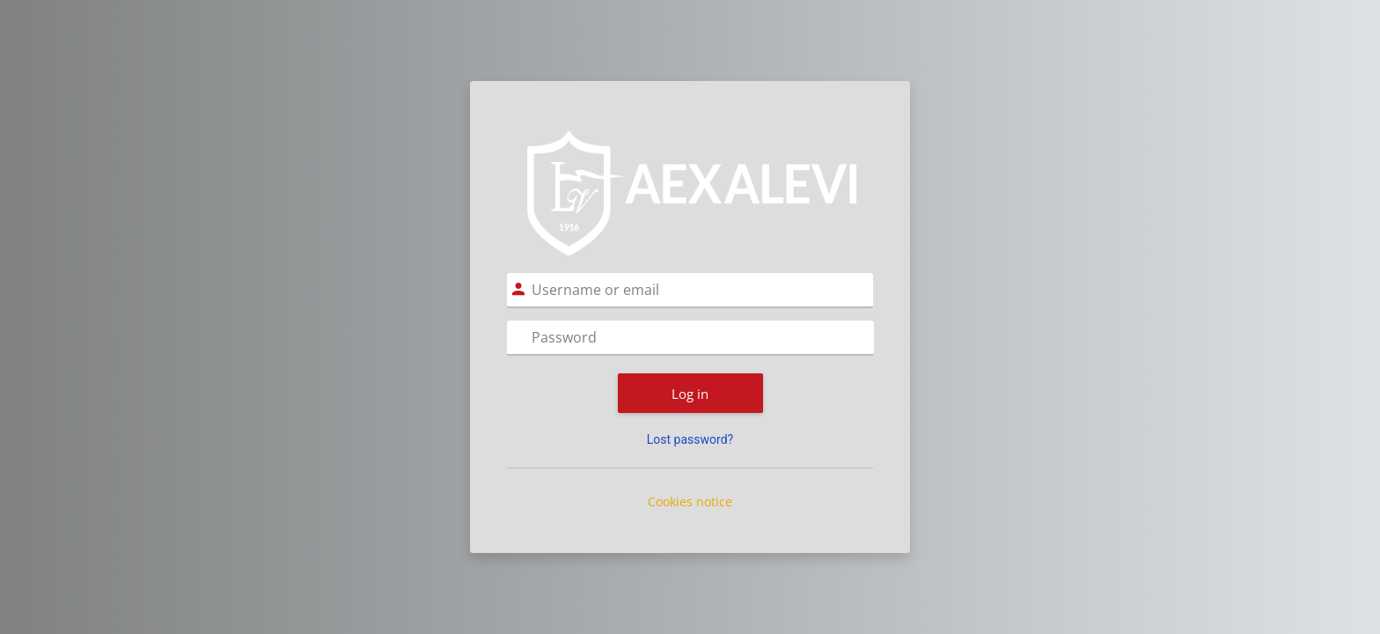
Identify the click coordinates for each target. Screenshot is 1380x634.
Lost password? (690, 439)
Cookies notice (690, 501)
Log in (690, 393)
